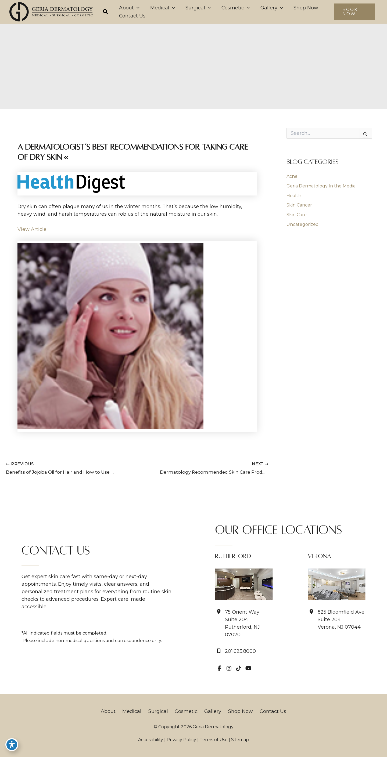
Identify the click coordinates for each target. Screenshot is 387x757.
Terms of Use (214, 739)
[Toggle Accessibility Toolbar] (11, 745)
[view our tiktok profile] (238, 668)
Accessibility (150, 739)
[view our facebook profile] (219, 668)
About (114, 711)
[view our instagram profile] (229, 668)
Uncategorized (302, 225)
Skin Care (296, 215)
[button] (105, 12)
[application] (134, 8)
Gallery (210, 711)
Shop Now (236, 711)
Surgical (160, 711)
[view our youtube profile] (248, 668)
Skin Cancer (299, 205)
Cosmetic (186, 711)
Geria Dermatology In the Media (321, 186)
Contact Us (267, 711)
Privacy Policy (181, 739)
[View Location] (244, 623)
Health (293, 196)
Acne (292, 176)
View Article (31, 230)
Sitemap (240, 739)
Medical (135, 711)
